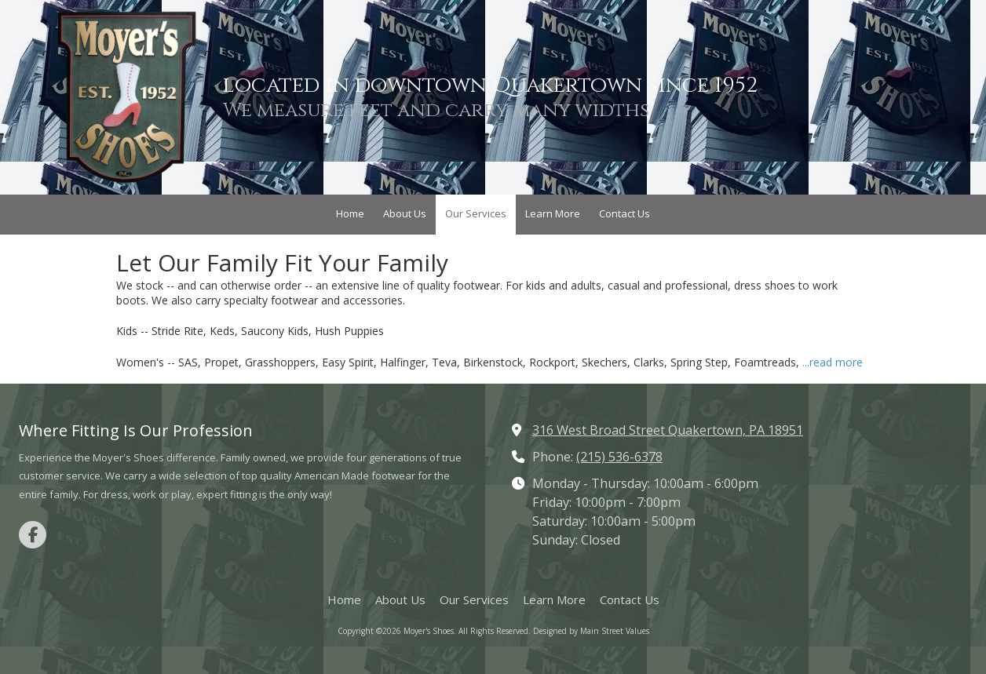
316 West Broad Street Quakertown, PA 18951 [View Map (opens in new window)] (667, 430)
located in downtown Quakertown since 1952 (490, 85)
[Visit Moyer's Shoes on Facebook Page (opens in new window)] (32, 534)
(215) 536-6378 (619, 456)
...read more (832, 362)
